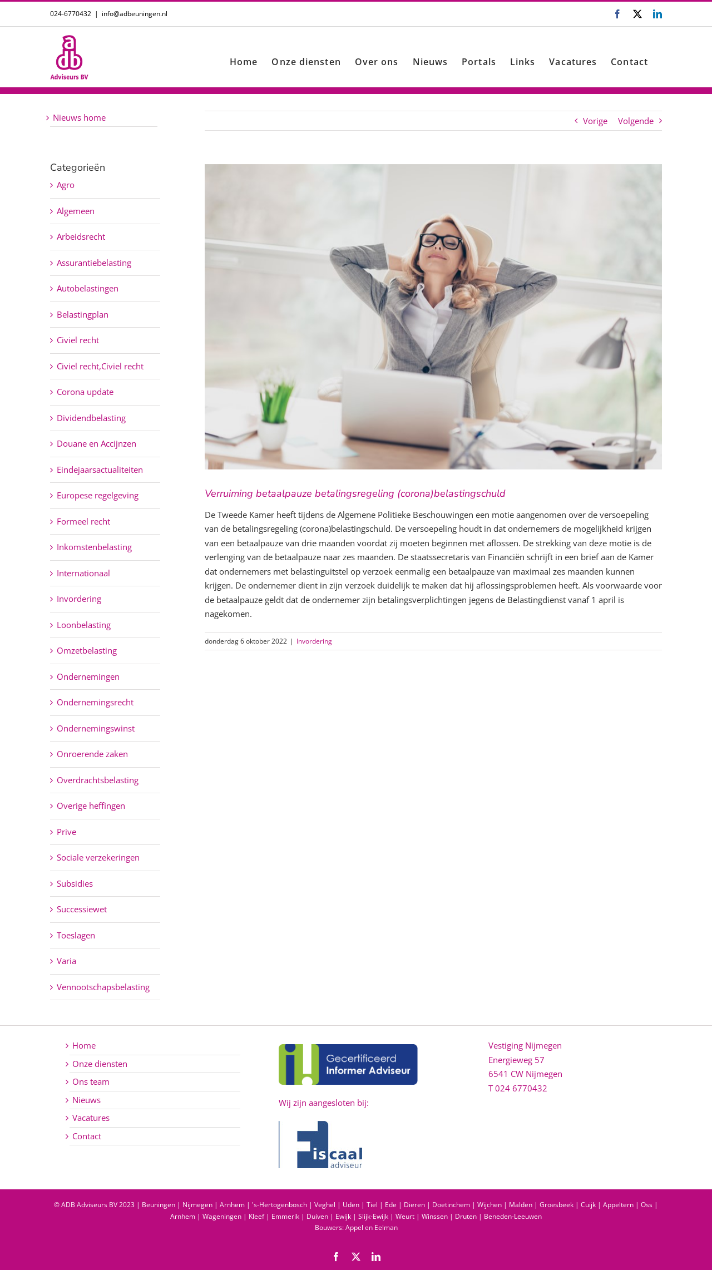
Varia (66, 960)
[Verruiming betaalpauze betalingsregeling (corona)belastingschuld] (433, 317)
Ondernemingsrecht (95, 702)
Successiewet (82, 909)
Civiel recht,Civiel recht (100, 366)
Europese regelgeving (98, 495)
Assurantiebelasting (94, 262)
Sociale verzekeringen (98, 857)
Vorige (595, 120)
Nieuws (86, 1099)
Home (84, 1045)
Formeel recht (83, 521)
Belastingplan (82, 314)
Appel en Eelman (371, 1227)
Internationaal (83, 573)
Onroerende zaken (92, 753)
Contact (86, 1135)
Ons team (91, 1081)
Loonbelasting (84, 624)
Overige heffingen (91, 805)
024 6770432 (521, 1088)
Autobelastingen (87, 288)
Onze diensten (99, 1063)
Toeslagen (76, 935)
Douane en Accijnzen (96, 443)
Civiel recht (78, 339)
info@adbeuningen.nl (134, 13)
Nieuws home (79, 117)
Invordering (314, 641)
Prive (66, 831)
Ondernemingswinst (96, 728)
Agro (66, 184)
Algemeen (76, 210)
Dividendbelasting (91, 417)
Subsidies (75, 883)
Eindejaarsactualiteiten (100, 469)
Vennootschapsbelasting (103, 986)
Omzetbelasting (87, 650)
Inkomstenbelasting (94, 546)
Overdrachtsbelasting (98, 779)
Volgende (636, 120)
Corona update (85, 391)
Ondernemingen (88, 676)
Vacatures (91, 1117)
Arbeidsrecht (81, 236)
